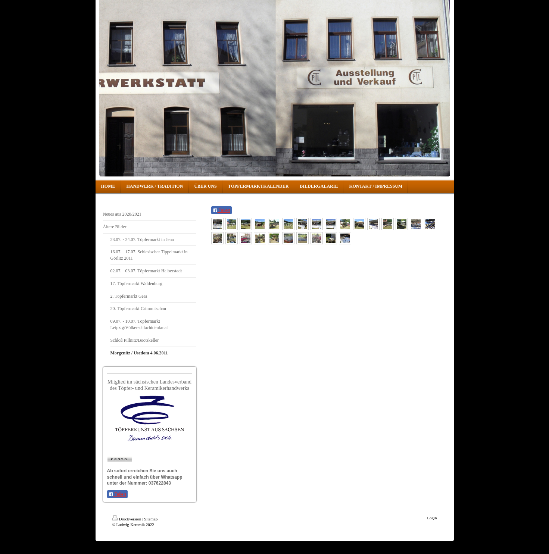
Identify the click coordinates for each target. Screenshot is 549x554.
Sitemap (150, 519)
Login (432, 518)
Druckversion (126, 519)
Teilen (117, 494)
